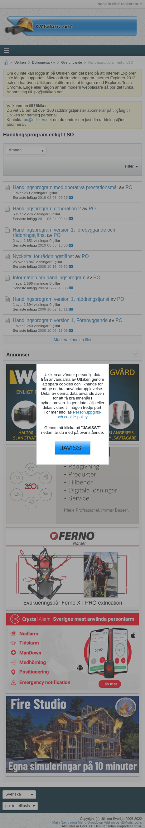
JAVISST (72, 447)
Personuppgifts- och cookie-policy (78, 414)
